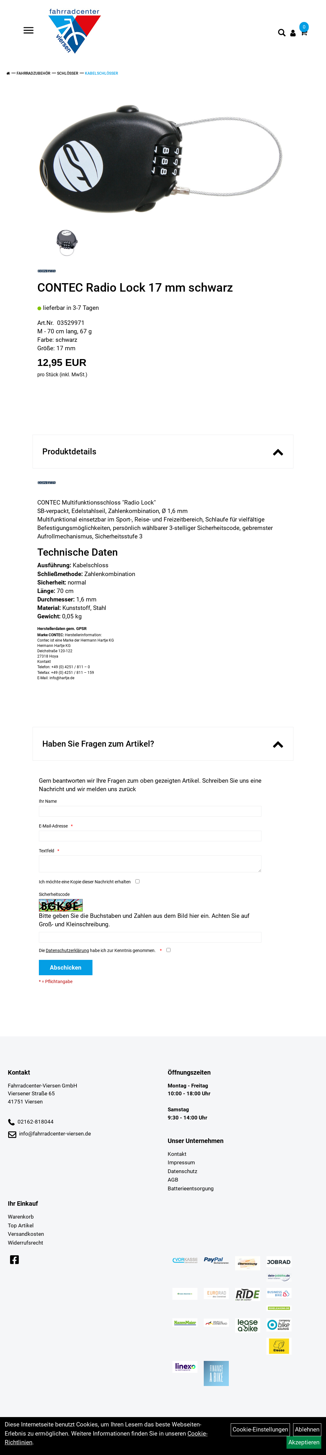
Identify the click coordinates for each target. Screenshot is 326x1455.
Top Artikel (21, 1225)
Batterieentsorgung (191, 1188)
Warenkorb (21, 1217)
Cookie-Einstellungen (260, 1429)
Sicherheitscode (54, 894)
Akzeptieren (303, 1442)
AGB (173, 1180)
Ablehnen (307, 1429)
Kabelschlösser (101, 73)
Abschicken (66, 967)
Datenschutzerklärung (67, 950)
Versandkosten (26, 1234)
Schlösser (67, 73)
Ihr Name (48, 801)
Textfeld (46, 850)
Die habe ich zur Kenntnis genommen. (98, 950)
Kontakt (177, 1154)
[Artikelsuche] (282, 33)
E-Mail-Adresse (53, 825)
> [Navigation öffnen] (26, 31)
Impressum (181, 1162)
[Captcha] (150, 937)
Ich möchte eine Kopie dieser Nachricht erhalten (85, 881)
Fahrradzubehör (33, 73)
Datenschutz (182, 1171)
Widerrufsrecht (25, 1243)
